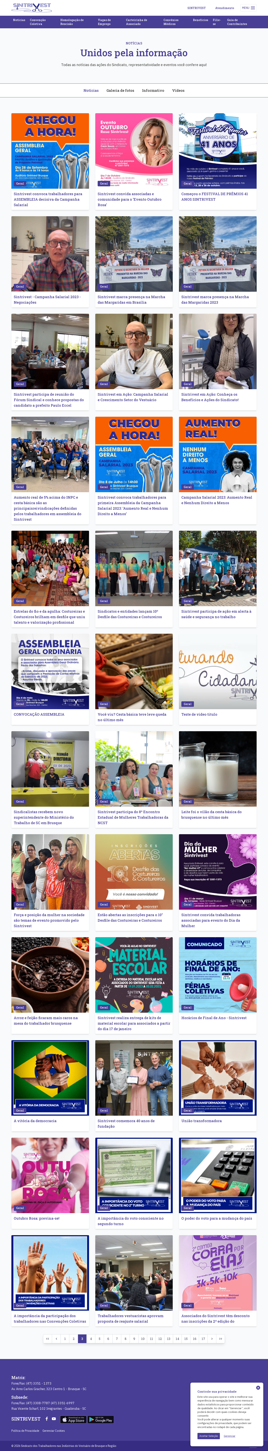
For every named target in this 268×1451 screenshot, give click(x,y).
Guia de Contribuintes (237, 22)
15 (186, 1339)
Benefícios (200, 20)
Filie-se (217, 22)
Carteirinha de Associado (136, 22)
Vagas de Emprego (104, 22)
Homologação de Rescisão (72, 22)
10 (143, 1339)
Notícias (19, 20)
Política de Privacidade (25, 1431)
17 (203, 1339)
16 (194, 1339)
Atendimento (224, 8)
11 (151, 1339)
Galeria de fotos (120, 90)
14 (177, 1339)
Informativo (153, 90)
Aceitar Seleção (208, 1436)
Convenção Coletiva (38, 22)
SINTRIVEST (196, 8)
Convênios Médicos (170, 22)
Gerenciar (229, 1436)
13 (168, 1339)
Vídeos (178, 90)
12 (160, 1339)
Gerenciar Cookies (53, 1431)
